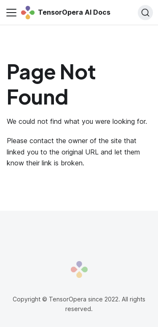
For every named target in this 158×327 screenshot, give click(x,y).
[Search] (145, 12)
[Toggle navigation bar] (11, 12)
